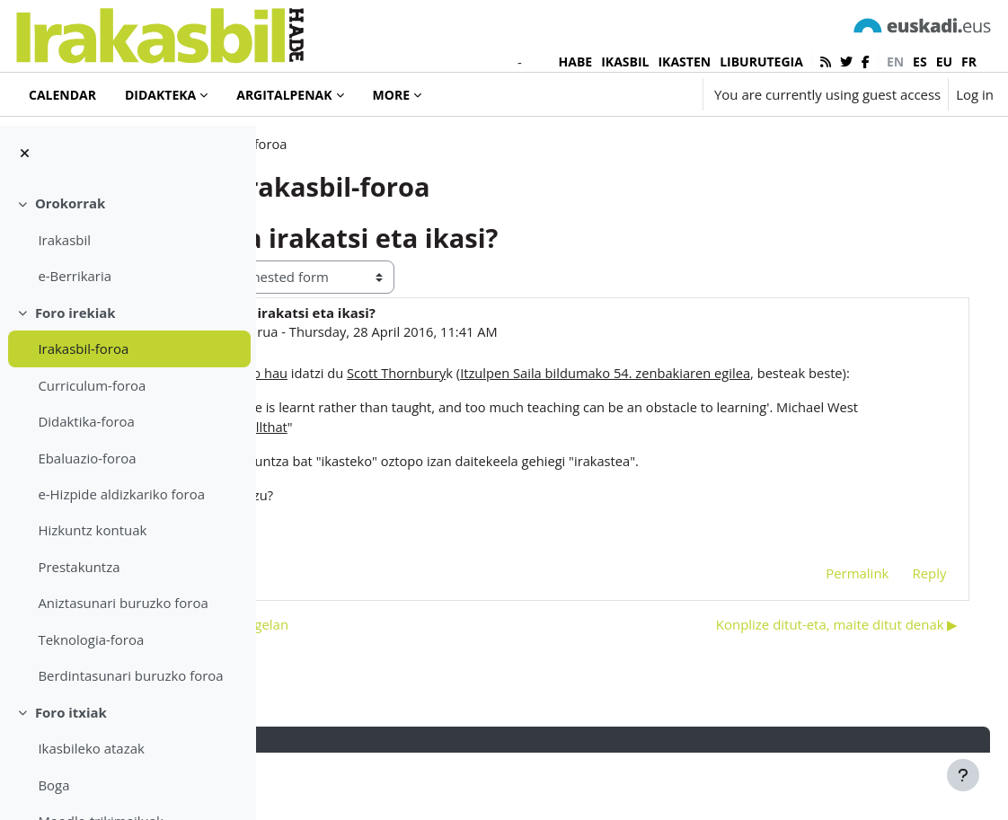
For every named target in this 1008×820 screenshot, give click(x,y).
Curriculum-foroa (92, 385)
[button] (635, 94)
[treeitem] (127, 239)
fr (969, 61)
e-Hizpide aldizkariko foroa (121, 494)
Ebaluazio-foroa (87, 458)
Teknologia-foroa (91, 639)
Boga (53, 785)
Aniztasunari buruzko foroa (123, 603)
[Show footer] (963, 775)
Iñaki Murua (403, 375)
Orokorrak (70, 203)
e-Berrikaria (74, 276)
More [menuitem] (391, 94)
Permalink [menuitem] (831, 639)
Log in (975, 94)
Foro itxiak (71, 712)
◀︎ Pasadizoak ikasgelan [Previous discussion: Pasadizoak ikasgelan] (375, 691)
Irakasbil (64, 240)
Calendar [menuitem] (62, 94)
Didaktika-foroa (86, 421)
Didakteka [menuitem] (160, 94)
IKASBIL (625, 61)
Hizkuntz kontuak (92, 530)
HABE (576, 61)
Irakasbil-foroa (83, 348)
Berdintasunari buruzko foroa (130, 675)
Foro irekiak (75, 313)
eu (944, 61)
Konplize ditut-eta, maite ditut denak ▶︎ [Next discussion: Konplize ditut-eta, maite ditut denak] (811, 691)
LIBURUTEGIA (761, 61)
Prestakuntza (78, 567)
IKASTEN (684, 61)
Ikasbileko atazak (91, 748)
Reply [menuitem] (904, 639)
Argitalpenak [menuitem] (284, 94)
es (920, 61)
